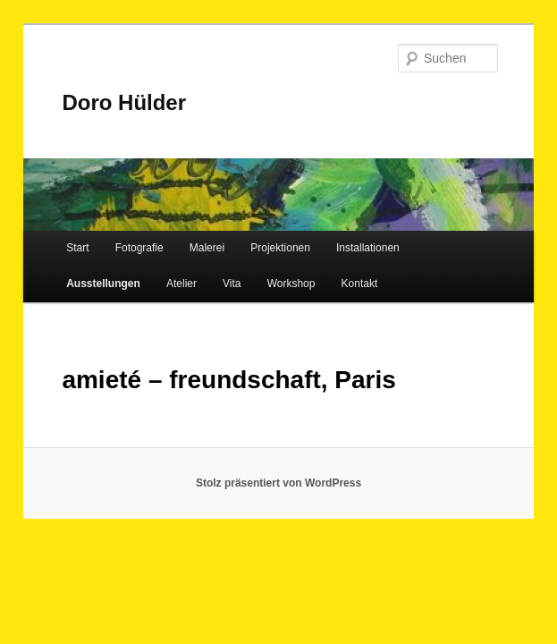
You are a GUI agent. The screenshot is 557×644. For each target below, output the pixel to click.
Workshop (291, 283)
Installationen (368, 248)
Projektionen (280, 248)
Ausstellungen (103, 283)
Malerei (207, 248)
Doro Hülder (124, 102)
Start (77, 248)
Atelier (181, 283)
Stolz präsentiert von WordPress (278, 483)
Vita (232, 283)
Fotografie (139, 248)
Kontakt (360, 283)
